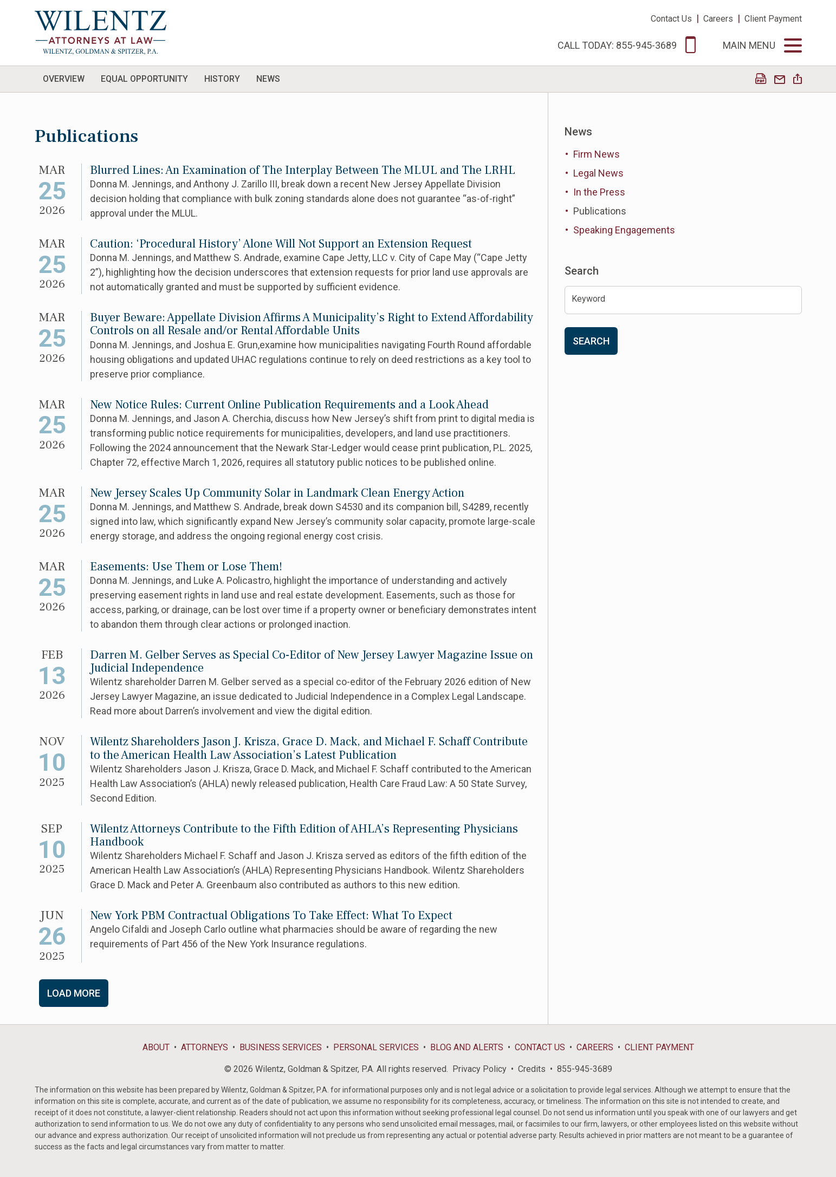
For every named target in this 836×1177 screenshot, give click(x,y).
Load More (73, 993)
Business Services (280, 1047)
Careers (718, 19)
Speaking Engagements (624, 230)
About (156, 1047)
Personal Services (376, 1047)
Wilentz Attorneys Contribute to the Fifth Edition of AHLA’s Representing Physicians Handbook (304, 835)
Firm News (596, 154)
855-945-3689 (584, 1069)
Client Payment (773, 19)
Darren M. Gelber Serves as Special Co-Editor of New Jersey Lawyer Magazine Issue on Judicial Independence (311, 661)
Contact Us (671, 19)
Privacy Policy (479, 1069)
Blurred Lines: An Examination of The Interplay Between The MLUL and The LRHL (302, 170)
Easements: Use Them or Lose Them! (186, 566)
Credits (532, 1069)
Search (591, 341)
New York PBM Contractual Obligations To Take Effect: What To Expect (271, 915)
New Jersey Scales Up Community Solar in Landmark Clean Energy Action (277, 492)
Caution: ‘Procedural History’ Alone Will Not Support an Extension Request (281, 243)
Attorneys (204, 1047)
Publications (599, 211)
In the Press (599, 192)
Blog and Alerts (466, 1047)
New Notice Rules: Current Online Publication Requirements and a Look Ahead (289, 404)
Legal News (598, 173)
